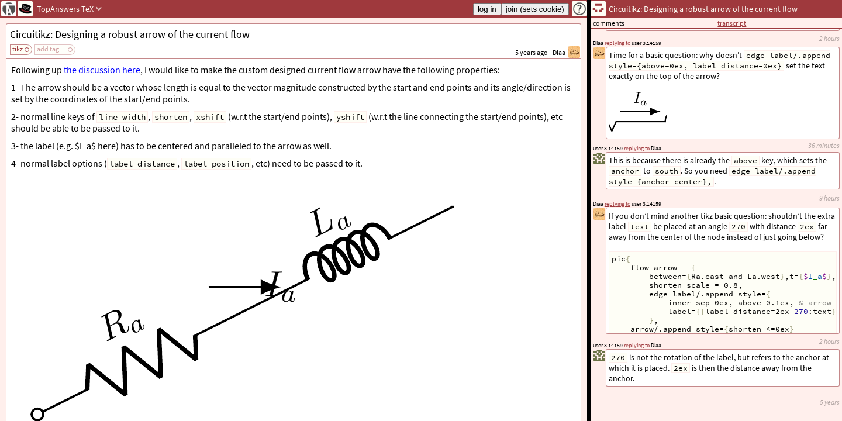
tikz (17, 48)
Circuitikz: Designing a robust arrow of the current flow (130, 34)
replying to (637, 345)
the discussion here (102, 69)
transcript (731, 23)
